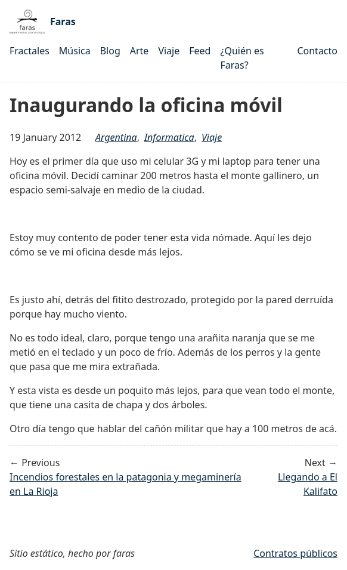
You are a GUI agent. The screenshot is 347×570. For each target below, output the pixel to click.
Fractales (29, 50)
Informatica (169, 137)
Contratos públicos (295, 553)
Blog (110, 50)
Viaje (168, 50)
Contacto (317, 50)
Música (75, 50)
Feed (199, 50)
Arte (139, 50)
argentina (116, 137)
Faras (43, 22)
